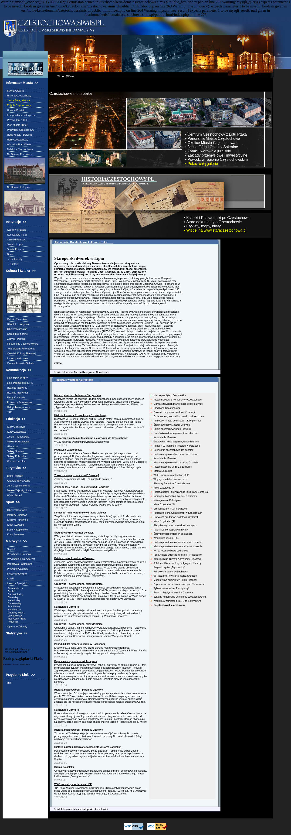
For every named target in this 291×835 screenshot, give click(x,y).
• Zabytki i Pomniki (15, 338)
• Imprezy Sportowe (15, 514)
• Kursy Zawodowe (15, 431)
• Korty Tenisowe (14, 534)
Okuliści (10, 591)
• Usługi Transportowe (17, 407)
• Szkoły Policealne (15, 456)
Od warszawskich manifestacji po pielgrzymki (178, 403)
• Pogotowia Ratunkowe (18, 563)
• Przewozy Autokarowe (18, 402)
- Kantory (11, 264)
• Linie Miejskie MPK (16, 377)
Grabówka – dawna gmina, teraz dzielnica (176, 433)
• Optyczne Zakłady (15, 626)
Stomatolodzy (13, 588)
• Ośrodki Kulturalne (16, 333)
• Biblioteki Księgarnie (17, 324)
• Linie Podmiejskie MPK (18, 382)
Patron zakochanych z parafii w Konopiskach (177, 512)
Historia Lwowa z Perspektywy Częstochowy (177, 399)
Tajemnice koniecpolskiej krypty (170, 529)
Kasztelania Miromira (164, 437)
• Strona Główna (14, 90)
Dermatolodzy (13, 594)
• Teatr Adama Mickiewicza (19, 348)
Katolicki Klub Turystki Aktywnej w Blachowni (177, 559)
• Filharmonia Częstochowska (21, 343)
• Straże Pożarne (14, 249)
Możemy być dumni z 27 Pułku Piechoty (175, 579)
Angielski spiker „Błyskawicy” (169, 567)
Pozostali (11, 621)
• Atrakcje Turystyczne (17, 480)
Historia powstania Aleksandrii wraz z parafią (177, 542)
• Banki (9, 254)
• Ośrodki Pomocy (15, 239)
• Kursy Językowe (14, 426)
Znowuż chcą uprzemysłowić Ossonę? (174, 412)
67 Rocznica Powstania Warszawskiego (175, 575)
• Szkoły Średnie (14, 451)
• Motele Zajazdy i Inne (17, 490)
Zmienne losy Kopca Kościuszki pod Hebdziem (178, 416)
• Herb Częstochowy (16, 139)
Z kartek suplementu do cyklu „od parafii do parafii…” (83, 479)
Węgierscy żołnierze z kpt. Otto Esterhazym (177, 600)
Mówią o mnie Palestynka (167, 500)
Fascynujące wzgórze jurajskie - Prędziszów (177, 554)
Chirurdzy (11, 597)
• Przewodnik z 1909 (16, 120)
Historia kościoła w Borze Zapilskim (172, 466)
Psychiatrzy (12, 606)
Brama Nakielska (162, 470)
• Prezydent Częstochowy (19, 129)
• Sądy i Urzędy (13, 244)
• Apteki (9, 578)
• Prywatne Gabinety (16, 568)
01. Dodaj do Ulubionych (17, 649)
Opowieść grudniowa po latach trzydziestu (176, 517)
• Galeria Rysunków (15, 319)
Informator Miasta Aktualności (79, 372)
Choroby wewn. (14, 612)
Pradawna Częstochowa (166, 408)
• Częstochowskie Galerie (19, 363)
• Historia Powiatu (14, 110)
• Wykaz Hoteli (13, 495)
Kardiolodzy (12, 609)
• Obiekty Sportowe (15, 510)
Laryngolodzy (13, 615)
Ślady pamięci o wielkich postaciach (173, 533)
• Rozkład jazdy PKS (16, 392)
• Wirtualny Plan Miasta (17, 144)
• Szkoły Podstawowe (16, 441)
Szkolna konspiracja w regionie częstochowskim (179, 596)
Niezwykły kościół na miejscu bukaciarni (175, 496)
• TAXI (8, 412)
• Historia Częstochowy (17, 95)
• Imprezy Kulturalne (16, 358)
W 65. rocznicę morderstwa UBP (171, 475)
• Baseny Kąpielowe (16, 529)
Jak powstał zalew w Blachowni (170, 571)
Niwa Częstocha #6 (164, 487)
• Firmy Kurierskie (14, 397)
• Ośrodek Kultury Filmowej (20, 353)
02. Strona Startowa (15, 651)
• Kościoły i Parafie (15, 229)
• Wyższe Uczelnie (15, 461)
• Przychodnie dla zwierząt (19, 559)
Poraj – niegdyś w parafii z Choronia (173, 592)
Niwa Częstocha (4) (164, 521)
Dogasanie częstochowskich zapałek (173, 449)
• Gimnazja (11, 446)
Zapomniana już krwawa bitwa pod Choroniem (178, 584)
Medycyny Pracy (15, 618)
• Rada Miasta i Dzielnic (18, 134)
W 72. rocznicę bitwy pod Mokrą (170, 550)
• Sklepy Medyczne (15, 573)
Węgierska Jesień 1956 (166, 538)
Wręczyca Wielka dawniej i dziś (170, 479)
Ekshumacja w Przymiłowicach (170, 508)
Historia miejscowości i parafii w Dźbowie (175, 454)
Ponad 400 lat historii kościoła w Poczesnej (176, 445)
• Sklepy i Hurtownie (16, 519)
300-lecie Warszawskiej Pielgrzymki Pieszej (177, 563)
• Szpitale (10, 549)
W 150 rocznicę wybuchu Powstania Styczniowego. (82, 441)
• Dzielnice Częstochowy (18, 149)
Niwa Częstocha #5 (164, 504)
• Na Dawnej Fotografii (17, 187)
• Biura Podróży (13, 475)
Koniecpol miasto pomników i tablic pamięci (177, 420)
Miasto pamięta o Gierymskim (169, 395)
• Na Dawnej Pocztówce (18, 154)
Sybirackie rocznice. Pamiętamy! (171, 588)
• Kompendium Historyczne (20, 115)
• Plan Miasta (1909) (16, 124)
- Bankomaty (13, 259)
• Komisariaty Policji (15, 234)
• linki (7, 682)
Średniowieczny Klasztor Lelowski (171, 424)
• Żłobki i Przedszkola (16, 436)
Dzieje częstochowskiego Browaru (172, 429)
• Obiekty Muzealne (15, 329)
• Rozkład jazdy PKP (16, 387)
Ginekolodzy (12, 603)
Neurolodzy (12, 600)
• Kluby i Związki (14, 524)
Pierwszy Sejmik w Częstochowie (171, 483)
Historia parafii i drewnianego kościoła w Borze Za (180, 491)
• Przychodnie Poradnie (18, 554)
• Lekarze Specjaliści (16, 583)
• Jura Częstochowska (17, 485)
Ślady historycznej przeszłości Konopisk (175, 525)
